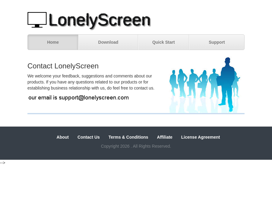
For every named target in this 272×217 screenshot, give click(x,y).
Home (53, 42)
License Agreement (200, 137)
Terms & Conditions (128, 137)
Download (108, 42)
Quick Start (163, 42)
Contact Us (88, 137)
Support (217, 42)
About (63, 137)
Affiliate (164, 137)
